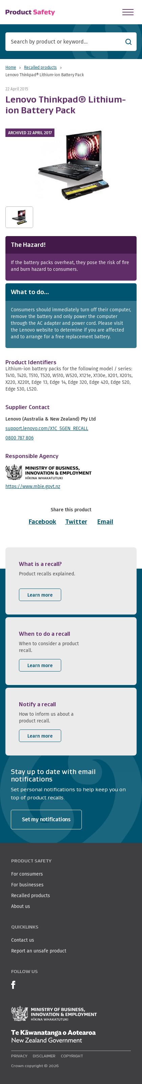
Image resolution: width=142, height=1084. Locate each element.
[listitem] (71, 581)
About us (20, 906)
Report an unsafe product (38, 950)
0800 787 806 (19, 437)
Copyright (72, 1056)
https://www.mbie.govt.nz (32, 486)
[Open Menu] (128, 12)
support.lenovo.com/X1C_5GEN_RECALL (46, 428)
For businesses (27, 884)
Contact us (22, 940)
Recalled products (40, 67)
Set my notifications (46, 819)
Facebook (42, 521)
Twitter (76, 521)
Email (105, 521)
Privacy (19, 1056)
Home (10, 67)
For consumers (27, 874)
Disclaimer (44, 1056)
